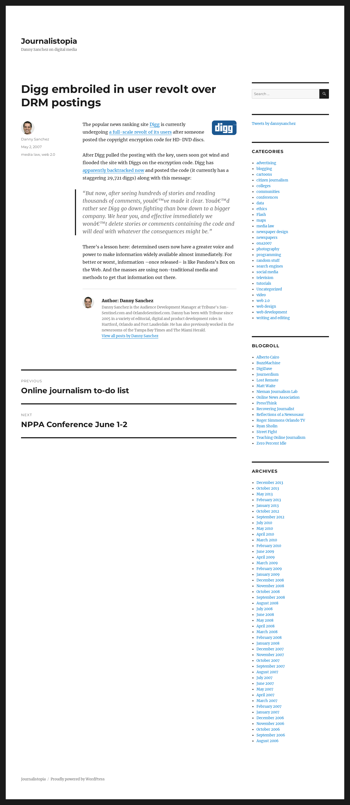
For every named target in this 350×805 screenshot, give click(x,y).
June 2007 (265, 683)
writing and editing (273, 318)
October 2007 (268, 660)
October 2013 (267, 488)
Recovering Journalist (275, 409)
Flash (261, 214)
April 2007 (265, 695)
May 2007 (264, 689)
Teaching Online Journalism (280, 437)
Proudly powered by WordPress (78, 779)
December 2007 (270, 649)
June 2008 (265, 614)
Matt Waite (265, 386)
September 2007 (270, 666)
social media (267, 272)
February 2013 (268, 500)
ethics (261, 209)
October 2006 (268, 729)
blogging (264, 168)
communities (268, 191)
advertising (266, 163)
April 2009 (265, 557)
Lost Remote (267, 380)
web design (266, 306)
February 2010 (268, 545)
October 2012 (267, 511)
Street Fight (266, 432)
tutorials (263, 283)
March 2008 (267, 632)
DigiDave (264, 368)
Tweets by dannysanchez (274, 123)
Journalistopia (49, 41)
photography (267, 249)
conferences (267, 197)
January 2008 (267, 643)
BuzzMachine (268, 363)
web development (271, 312)
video (261, 295)
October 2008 (268, 591)
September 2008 (270, 597)
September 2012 (270, 517)
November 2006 (270, 723)
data (260, 203)
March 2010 (266, 540)
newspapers (267, 237)
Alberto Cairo (267, 357)
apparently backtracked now (113, 170)
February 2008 (269, 637)
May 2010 (264, 528)
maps (261, 220)
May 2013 (264, 494)
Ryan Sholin (267, 426)
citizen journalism (272, 180)
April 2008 (265, 626)
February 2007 (269, 706)
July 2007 (264, 677)
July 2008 (264, 609)
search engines (269, 266)
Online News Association (278, 397)
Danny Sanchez (35, 139)
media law (30, 154)
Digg (155, 124)
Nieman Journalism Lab (277, 391)
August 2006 (267, 741)
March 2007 (267, 700)
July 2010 (264, 523)
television (264, 277)
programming (268, 254)
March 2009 (267, 563)
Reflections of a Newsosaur (280, 414)
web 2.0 (48, 154)
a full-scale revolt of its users (140, 132)
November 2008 (270, 586)
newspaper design (272, 232)
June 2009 (265, 551)
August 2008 (267, 603)
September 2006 (270, 735)
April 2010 (265, 534)
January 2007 (267, 712)
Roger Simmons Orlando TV (280, 420)
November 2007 (270, 655)
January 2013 (267, 505)
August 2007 (267, 672)
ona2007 (264, 243)
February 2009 (269, 568)
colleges (263, 186)
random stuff (267, 260)
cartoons (264, 174)
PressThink (266, 403)
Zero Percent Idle (271, 443)
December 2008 (270, 580)
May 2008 (264, 620)
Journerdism (267, 374)
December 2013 (269, 482)
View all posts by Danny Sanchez (130, 336)
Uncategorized (269, 289)
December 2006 (270, 718)
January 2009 (268, 574)
